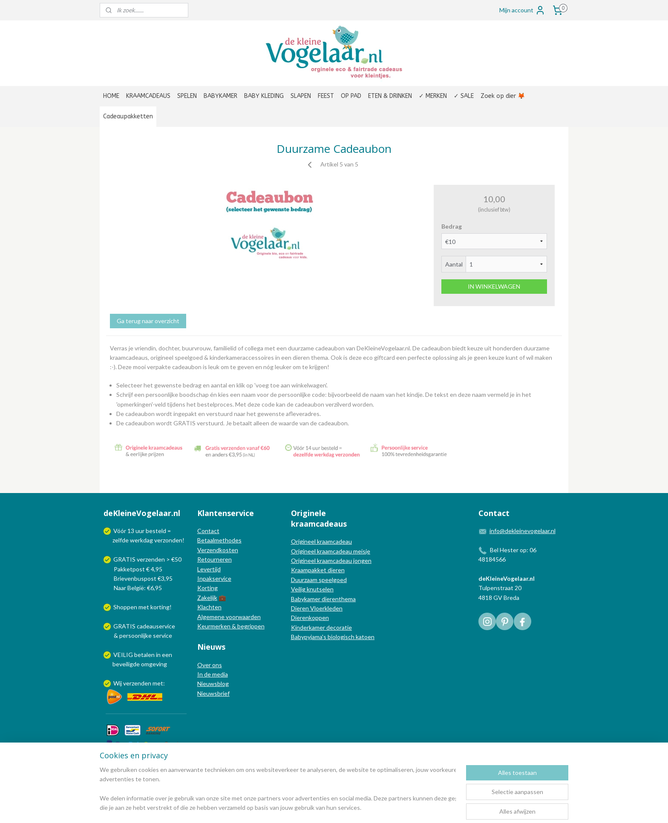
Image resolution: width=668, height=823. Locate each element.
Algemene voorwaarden (229, 616)
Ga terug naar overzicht (148, 320)
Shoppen (125, 607)
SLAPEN (301, 96)
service (162, 635)
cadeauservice (156, 626)
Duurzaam (305, 579)
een (167, 654)
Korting (207, 587)
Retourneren (214, 559)
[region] (278, 789)
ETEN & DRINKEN (390, 96)
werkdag (141, 540)
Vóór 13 (124, 530)
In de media (212, 674)
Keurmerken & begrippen (231, 626)
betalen (144, 654)
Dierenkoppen (310, 617)
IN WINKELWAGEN (494, 286)
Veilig (299, 589)
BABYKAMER (220, 96)
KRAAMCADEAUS (148, 96)
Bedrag (451, 226)
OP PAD (351, 96)
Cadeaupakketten (128, 116)
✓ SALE (464, 96)
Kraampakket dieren (318, 570)
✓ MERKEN (433, 96)
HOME (111, 96)
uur (139, 530)
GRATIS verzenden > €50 (147, 559)
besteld (156, 530)
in (158, 654)
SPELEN (187, 96)
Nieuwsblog (213, 683)
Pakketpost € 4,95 (134, 569)
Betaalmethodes (219, 540)
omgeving (154, 664)
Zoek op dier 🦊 (503, 96)
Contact (208, 530)
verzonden (168, 540)
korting (160, 607)
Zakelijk (207, 597)
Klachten (209, 607)
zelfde (120, 540)
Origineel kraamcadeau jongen (331, 560)
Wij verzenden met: (139, 683)
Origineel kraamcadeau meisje (330, 551)
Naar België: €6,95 (138, 587)
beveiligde (126, 664)
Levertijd (209, 569)
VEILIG (123, 654)
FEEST (326, 96)
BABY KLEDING (264, 96)
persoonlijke (135, 635)
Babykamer (305, 598)
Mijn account (522, 10)
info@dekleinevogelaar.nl (522, 530)
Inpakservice (214, 578)
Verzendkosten (217, 549)
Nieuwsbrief (213, 693)
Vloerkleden (326, 608)
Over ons (209, 664)
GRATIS (125, 626)
